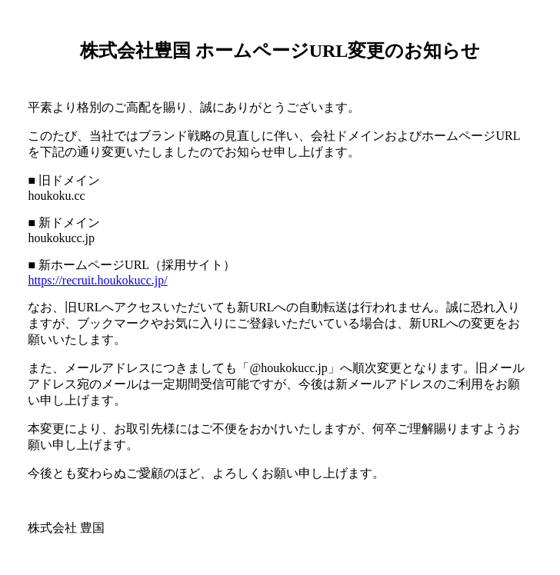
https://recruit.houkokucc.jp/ (97, 280)
